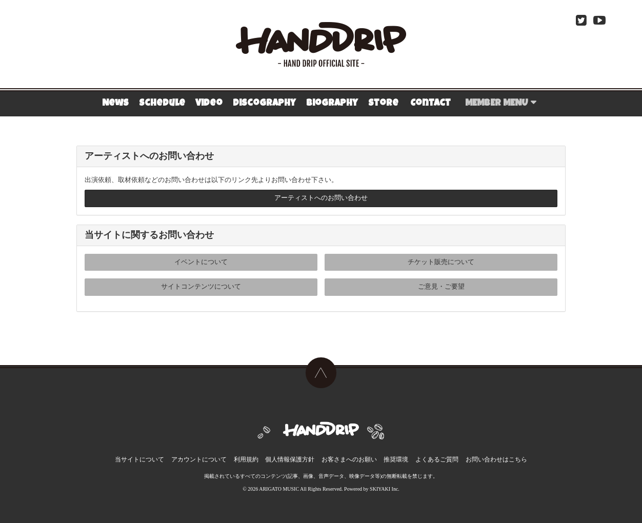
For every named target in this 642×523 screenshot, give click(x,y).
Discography (264, 103)
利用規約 (246, 457)
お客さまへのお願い (349, 457)
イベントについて (201, 262)
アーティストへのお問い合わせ (321, 198)
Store (383, 103)
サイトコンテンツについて (201, 287)
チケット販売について (441, 262)
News (115, 103)
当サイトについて (140, 457)
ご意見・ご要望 (441, 287)
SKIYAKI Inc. (384, 487)
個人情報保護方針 (289, 457)
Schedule (162, 103)
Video (209, 103)
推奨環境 (396, 457)
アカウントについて (199, 457)
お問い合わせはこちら (495, 457)
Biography (332, 103)
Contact (430, 103)
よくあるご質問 (436, 457)
